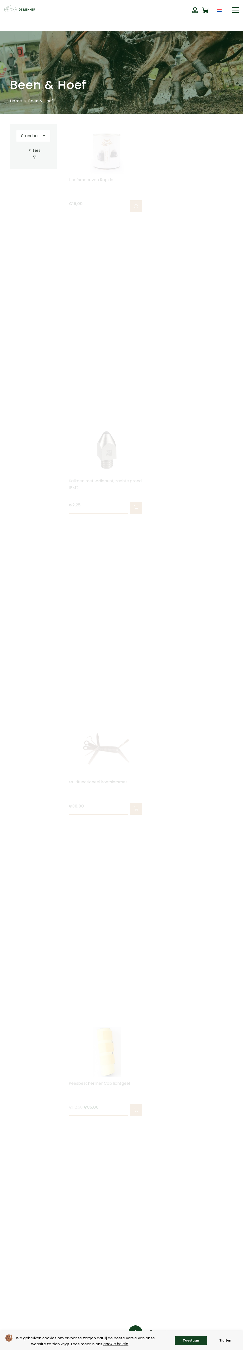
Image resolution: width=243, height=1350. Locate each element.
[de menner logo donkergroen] (19, 10)
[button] (235, 9)
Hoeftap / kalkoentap (178, 180)
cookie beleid (115, 1344)
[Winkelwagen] (205, 10)
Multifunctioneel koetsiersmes (98, 782)
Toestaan (191, 1340)
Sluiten (225, 1340)
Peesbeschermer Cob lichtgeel (99, 1083)
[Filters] (33, 154)
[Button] (194, 10)
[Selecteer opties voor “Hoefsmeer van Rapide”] (136, 206)
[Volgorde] (33, 136)
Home (16, 101)
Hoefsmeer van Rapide (91, 180)
